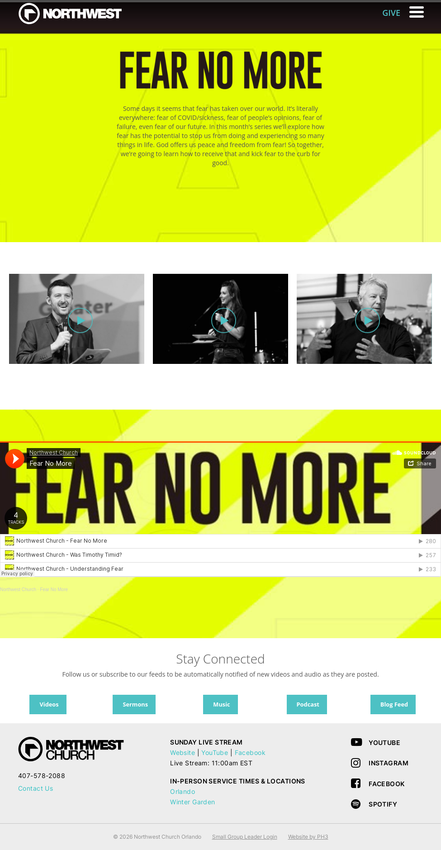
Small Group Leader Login (244, 836)
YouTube (214, 752)
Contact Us (35, 788)
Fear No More (54, 589)
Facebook (250, 752)
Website (182, 752)
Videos (48, 704)
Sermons (135, 704)
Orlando (182, 791)
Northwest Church (18, 589)
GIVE (391, 12)
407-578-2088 (41, 775)
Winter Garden (192, 802)
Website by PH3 (308, 836)
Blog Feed (394, 704)
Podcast (308, 704)
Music (221, 704)
